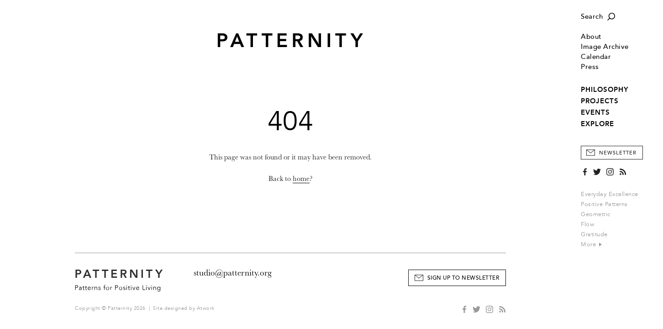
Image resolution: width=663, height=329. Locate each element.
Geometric (595, 214)
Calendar (596, 57)
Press (590, 67)
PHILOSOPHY (604, 89)
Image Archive (605, 47)
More (591, 244)
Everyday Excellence (609, 194)
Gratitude (594, 234)
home (301, 179)
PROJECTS (600, 101)
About (591, 37)
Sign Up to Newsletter (463, 278)
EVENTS (595, 112)
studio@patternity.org (233, 273)
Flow (587, 224)
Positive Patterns (604, 204)
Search (592, 17)
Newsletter (618, 153)
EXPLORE (597, 124)
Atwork (206, 308)
